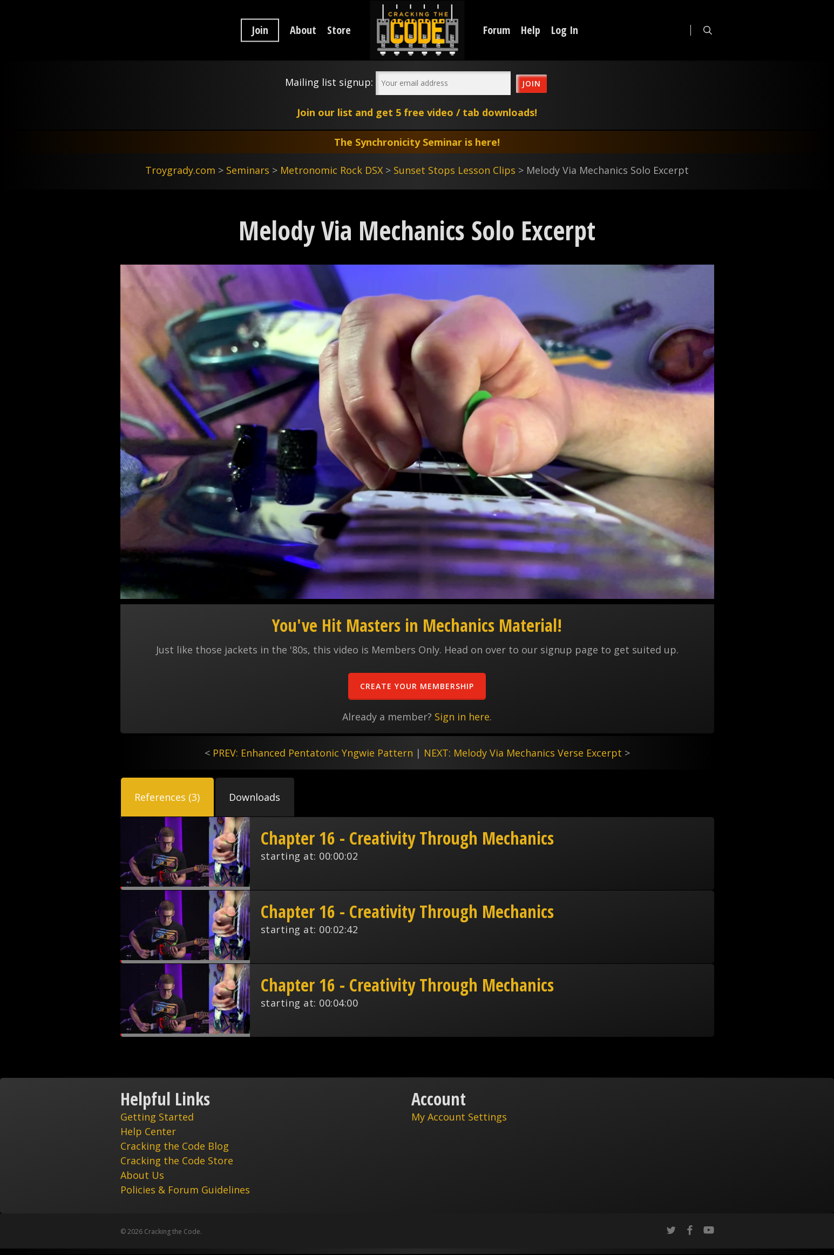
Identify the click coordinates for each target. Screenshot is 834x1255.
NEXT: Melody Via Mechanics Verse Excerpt (523, 752)
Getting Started (157, 1116)
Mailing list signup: (329, 82)
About (303, 30)
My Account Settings (459, 1116)
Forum (496, 30)
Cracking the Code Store (176, 1160)
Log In (564, 30)
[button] (167, 797)
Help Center (148, 1131)
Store (339, 30)
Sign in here (462, 716)
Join (260, 30)
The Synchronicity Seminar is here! (417, 142)
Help (530, 30)
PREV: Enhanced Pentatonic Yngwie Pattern (313, 752)
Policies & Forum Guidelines (185, 1189)
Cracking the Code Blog (174, 1145)
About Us (142, 1175)
